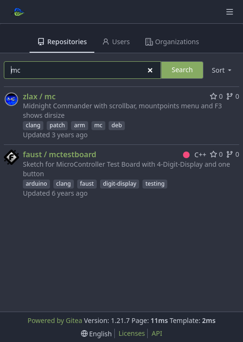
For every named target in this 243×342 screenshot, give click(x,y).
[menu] (222, 70)
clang (33, 125)
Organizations (172, 41)
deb (116, 125)
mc (98, 125)
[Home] (18, 11)
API (157, 333)
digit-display (119, 184)
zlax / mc (39, 96)
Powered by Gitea (55, 320)
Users (116, 41)
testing (154, 184)
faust (87, 184)
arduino (36, 184)
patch (57, 125)
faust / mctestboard (59, 154)
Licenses (132, 333)
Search (182, 69)
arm (79, 125)
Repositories (62, 41)
